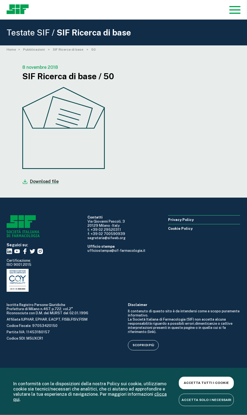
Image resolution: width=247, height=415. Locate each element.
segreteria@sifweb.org (106, 238)
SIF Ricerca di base (68, 49)
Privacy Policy (181, 220)
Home (11, 49)
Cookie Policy (180, 228)
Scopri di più (143, 345)
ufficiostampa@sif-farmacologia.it (116, 251)
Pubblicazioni (34, 49)
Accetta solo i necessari (206, 400)
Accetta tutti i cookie (206, 383)
